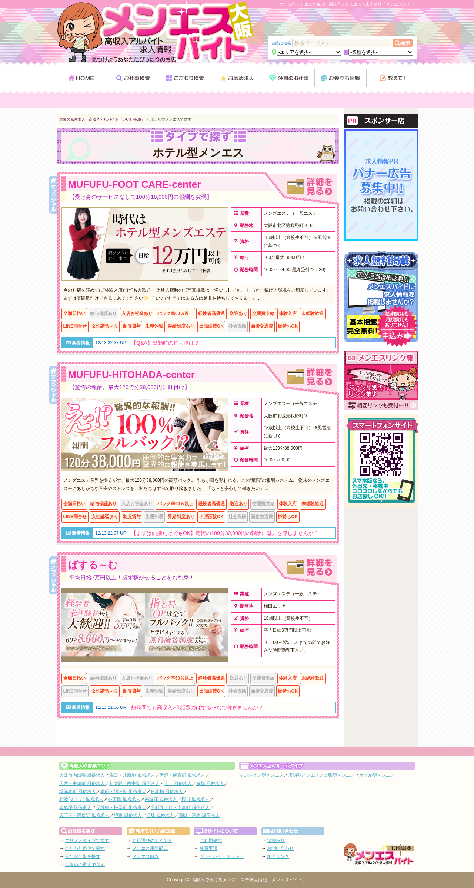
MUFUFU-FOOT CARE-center (134, 184)
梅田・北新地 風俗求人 (132, 775)
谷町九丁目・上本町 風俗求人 (180, 807)
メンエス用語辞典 (150, 848)
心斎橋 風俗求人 (124, 799)
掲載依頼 (276, 840)
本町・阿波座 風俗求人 (123, 791)
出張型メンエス (339, 775)
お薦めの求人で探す (85, 864)
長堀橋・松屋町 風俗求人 (121, 807)
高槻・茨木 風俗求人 (199, 815)
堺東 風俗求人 (127, 815)
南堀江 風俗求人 (161, 799)
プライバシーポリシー (222, 856)
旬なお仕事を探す (82, 856)
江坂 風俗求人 (160, 815)
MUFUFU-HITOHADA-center (131, 374)
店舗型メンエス (303, 775)
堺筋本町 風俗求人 (77, 791)
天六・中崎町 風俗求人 (82, 783)
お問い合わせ (280, 848)
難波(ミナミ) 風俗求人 (81, 799)
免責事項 (208, 848)
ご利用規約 (211, 840)
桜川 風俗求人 (195, 799)
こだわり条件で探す (85, 848)
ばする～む (93, 564)
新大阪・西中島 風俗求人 (134, 783)
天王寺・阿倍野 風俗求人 (84, 815)
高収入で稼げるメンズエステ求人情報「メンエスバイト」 (249, 879)
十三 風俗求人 (178, 783)
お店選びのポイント (152, 840)
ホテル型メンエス (377, 775)
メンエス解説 (145, 856)
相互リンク (278, 856)
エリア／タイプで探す (87, 840)
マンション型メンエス (261, 775)
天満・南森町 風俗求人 (182, 775)
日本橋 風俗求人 (167, 791)
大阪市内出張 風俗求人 (82, 775)
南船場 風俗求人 (75, 807)
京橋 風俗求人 (210, 783)
